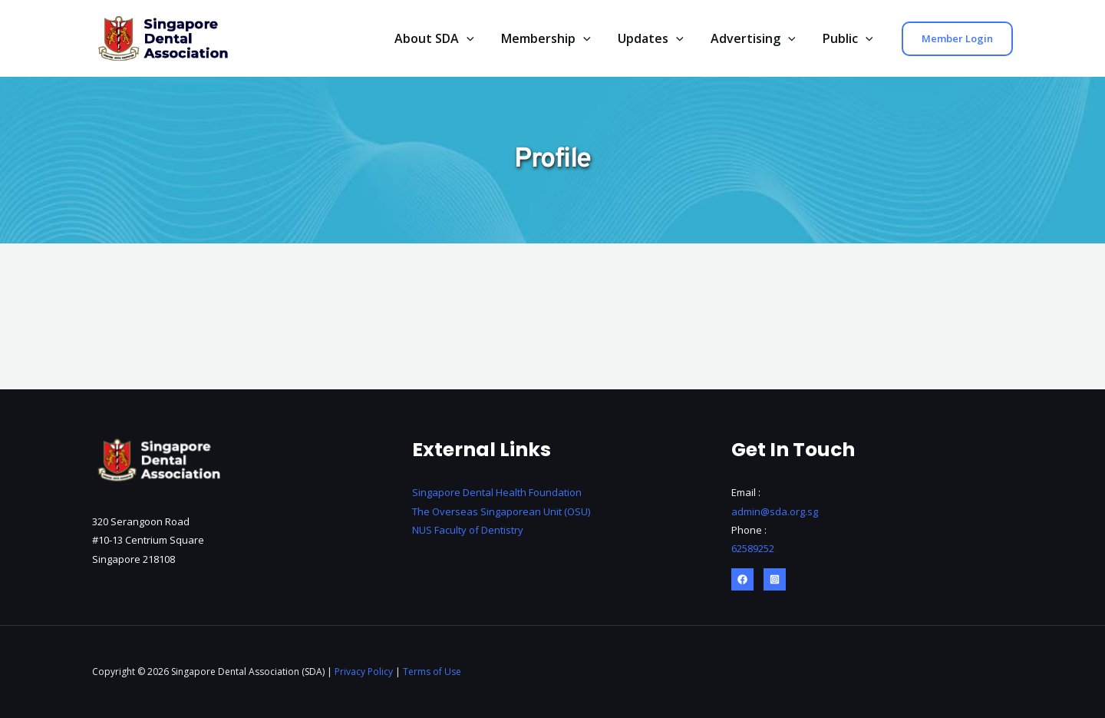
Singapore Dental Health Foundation (497, 493)
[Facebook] (742, 579)
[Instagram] (775, 579)
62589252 (752, 548)
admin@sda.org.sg (774, 511)
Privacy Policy (364, 671)
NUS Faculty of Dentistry (467, 530)
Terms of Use (432, 671)
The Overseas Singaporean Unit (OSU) (502, 511)
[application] (478, 38)
